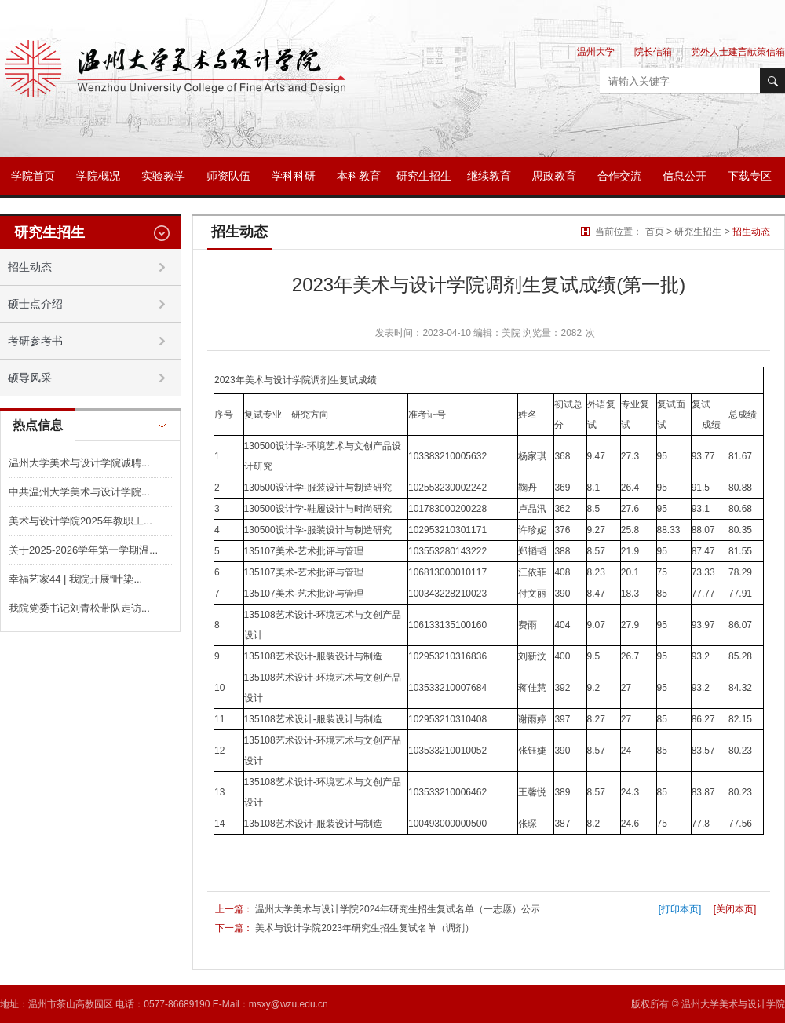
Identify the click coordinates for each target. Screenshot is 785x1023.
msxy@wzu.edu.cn (288, 1004)
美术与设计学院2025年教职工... (80, 521)
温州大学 (596, 51)
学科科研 (294, 176)
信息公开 (684, 176)
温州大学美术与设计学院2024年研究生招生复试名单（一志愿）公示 (397, 909)
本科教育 (359, 176)
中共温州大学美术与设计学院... (79, 492)
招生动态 (751, 231)
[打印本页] (680, 909)
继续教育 (489, 176)
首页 (654, 231)
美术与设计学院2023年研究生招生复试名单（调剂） (364, 928)
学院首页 (33, 176)
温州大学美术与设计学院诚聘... (79, 463)
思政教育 (554, 176)
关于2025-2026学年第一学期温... (83, 550)
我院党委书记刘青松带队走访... (79, 608)
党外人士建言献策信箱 (738, 51)
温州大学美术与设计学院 (733, 1004)
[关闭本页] (735, 909)
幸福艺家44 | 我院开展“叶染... (75, 579)
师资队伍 (228, 176)
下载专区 (750, 176)
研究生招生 (423, 176)
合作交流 (619, 176)
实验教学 (163, 176)
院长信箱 (653, 51)
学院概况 (98, 176)
